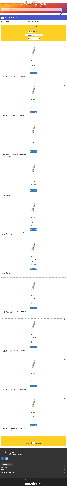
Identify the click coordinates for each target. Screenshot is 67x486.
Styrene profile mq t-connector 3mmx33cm (14, 311)
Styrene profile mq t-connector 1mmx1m (13, 115)
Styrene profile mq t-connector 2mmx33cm (14, 233)
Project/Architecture (9, 22)
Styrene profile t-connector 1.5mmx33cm (13, 428)
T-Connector (42, 22)
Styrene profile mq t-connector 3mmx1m (13, 272)
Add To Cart (33, 73)
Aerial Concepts (31, 480)
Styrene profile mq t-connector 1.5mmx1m (13, 76)
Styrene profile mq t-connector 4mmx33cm (14, 389)
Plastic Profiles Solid (28, 22)
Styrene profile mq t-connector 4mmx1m (13, 350)
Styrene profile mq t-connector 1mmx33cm (14, 154)
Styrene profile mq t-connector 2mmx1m (13, 193)
